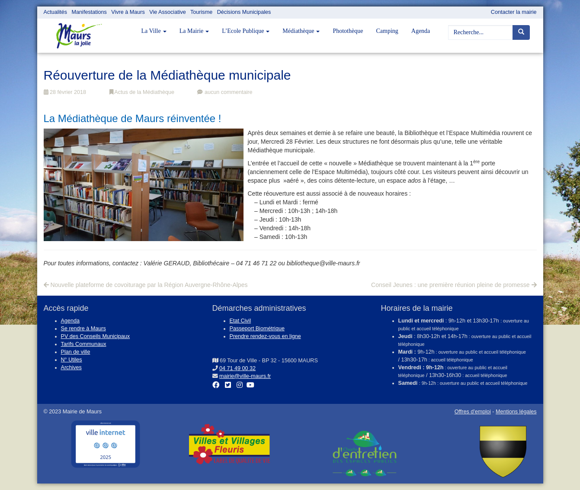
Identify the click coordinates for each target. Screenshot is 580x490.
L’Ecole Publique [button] (245, 31)
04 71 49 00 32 (237, 368)
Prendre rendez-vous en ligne (265, 336)
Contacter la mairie (514, 12)
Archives (71, 367)
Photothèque (348, 31)
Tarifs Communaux (83, 344)
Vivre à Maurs (127, 12)
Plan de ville (75, 352)
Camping (387, 31)
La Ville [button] (154, 31)
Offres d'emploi (473, 412)
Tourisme (201, 12)
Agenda (420, 31)
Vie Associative (167, 12)
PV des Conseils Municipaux (95, 336)
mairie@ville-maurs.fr (245, 376)
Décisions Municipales (244, 12)
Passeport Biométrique (257, 329)
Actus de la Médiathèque (141, 92)
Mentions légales (516, 412)
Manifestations (89, 12)
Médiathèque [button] (301, 31)
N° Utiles (71, 360)
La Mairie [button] (194, 31)
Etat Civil (240, 321)
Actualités (55, 12)
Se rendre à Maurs (83, 329)
